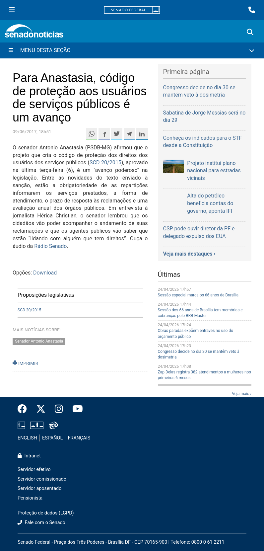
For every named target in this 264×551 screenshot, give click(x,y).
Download (45, 273)
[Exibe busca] (250, 32)
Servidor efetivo (34, 469)
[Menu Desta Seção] (132, 50)
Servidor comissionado (42, 479)
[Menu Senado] (12, 10)
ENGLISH (27, 438)
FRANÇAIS (79, 438)
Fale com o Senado (41, 522)
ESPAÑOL (52, 438)
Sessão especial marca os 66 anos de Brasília (198, 295)
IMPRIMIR (25, 363)
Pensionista (30, 498)
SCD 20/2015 (105, 162)
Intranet (29, 456)
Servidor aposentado (39, 488)
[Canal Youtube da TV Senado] (75, 409)
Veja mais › (241, 393)
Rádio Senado (50, 246)
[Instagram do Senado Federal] (59, 409)
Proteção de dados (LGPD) (46, 513)
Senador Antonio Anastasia (39, 341)
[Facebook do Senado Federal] (25, 409)
